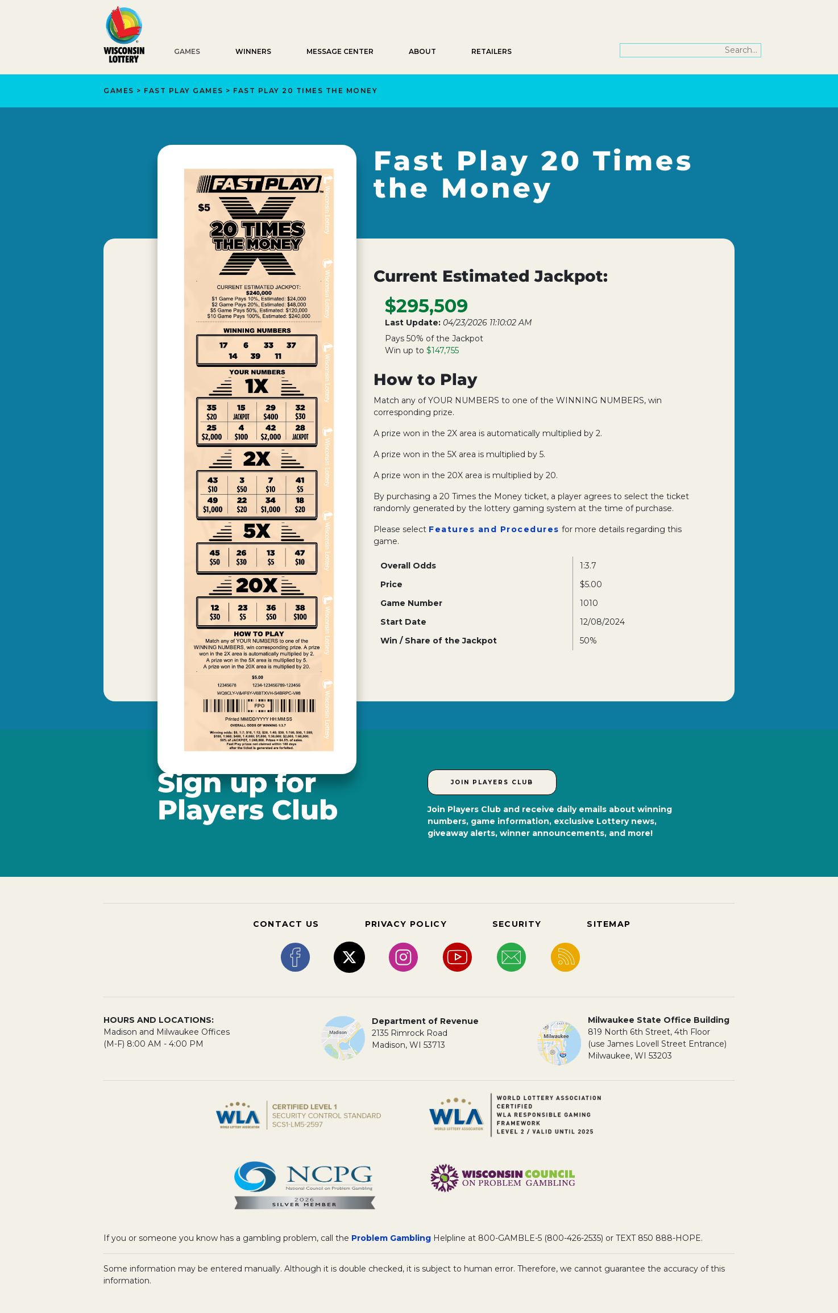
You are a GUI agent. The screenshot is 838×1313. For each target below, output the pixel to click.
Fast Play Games (183, 90)
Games (187, 51)
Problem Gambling (391, 1238)
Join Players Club (492, 782)
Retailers (491, 51)
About (422, 51)
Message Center (340, 51)
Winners (253, 51)
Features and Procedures (494, 529)
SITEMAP (608, 924)
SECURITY (516, 924)
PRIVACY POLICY (406, 924)
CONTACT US (286, 924)
